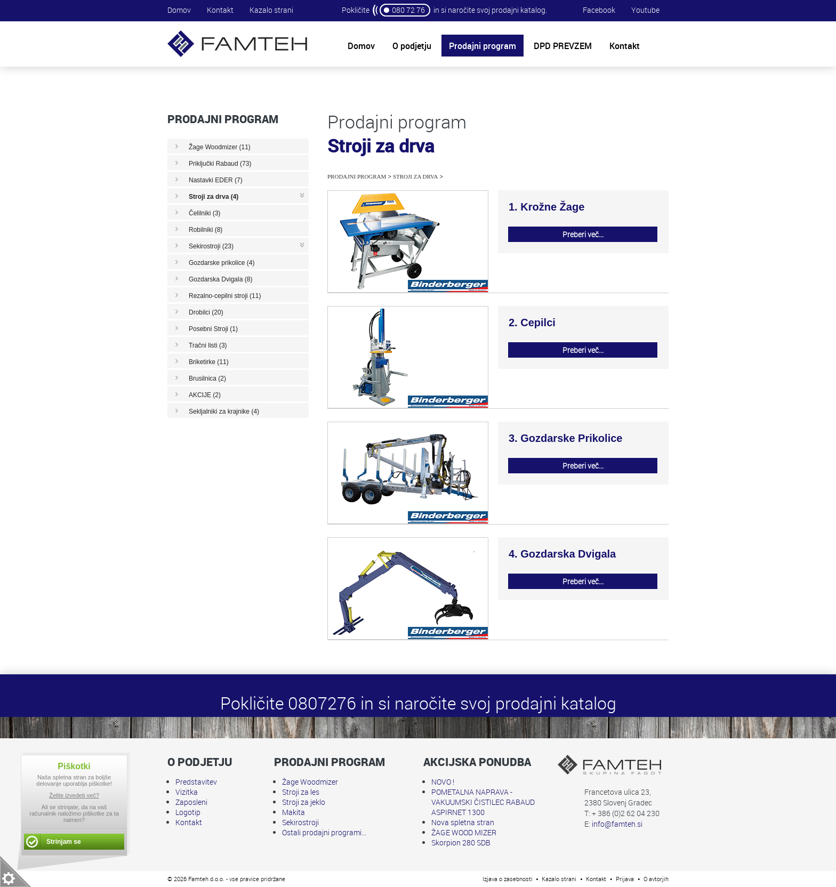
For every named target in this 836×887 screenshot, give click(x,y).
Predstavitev (196, 782)
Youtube (645, 10)
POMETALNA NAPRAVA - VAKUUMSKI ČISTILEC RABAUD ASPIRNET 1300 (483, 802)
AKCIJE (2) (205, 395)
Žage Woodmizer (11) (220, 147)
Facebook (599, 10)
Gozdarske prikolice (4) (221, 263)
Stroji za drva (415, 176)
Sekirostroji (300, 822)
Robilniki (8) (205, 229)
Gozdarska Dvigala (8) (220, 279)
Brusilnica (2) (207, 378)
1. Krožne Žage (546, 207)
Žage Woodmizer (310, 782)
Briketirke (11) (209, 362)
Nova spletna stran (462, 822)
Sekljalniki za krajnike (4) (224, 411)
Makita (293, 812)
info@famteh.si (617, 824)
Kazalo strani (271, 10)
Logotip (187, 812)
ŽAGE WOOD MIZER (463, 832)
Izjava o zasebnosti (508, 879)
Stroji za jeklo (303, 802)
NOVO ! (442, 782)
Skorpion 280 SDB (461, 842)
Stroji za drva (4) (213, 196)
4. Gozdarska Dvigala (562, 554)
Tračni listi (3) (208, 345)
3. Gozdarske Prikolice (565, 438)
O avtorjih (656, 879)
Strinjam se (63, 841)
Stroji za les (300, 792)
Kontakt (220, 10)
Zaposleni (191, 802)
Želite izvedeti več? (74, 795)
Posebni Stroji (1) (213, 329)
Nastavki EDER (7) (216, 180)
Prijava (625, 879)
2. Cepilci (532, 322)
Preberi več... (583, 234)
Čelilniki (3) (204, 213)
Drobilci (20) (206, 312)
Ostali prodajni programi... (324, 832)
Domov (179, 10)
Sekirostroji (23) (211, 246)
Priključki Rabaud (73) (220, 163)
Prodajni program (356, 176)
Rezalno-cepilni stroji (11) (225, 296)
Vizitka (186, 792)
